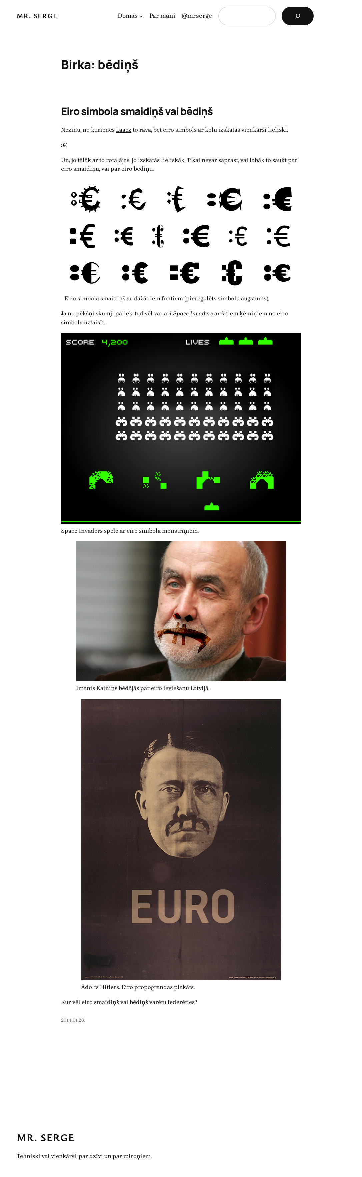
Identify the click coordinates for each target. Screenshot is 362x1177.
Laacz (123, 129)
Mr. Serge (37, 15)
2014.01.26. (73, 1020)
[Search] (298, 16)
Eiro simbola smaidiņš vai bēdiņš (137, 111)
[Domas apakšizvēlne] (141, 16)
